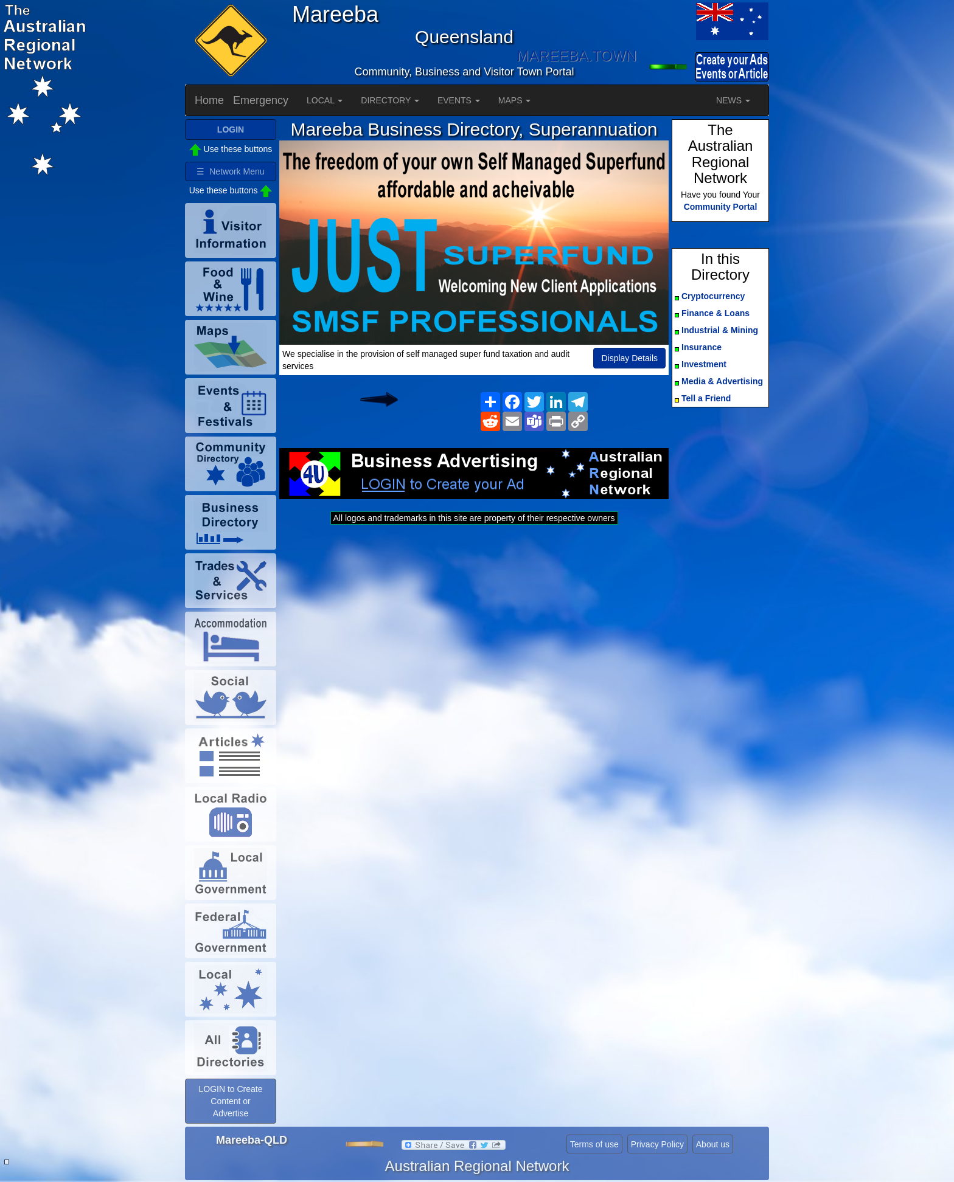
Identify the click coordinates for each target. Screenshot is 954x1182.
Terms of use (594, 1144)
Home (209, 100)
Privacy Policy (657, 1144)
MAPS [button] (514, 100)
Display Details (629, 358)
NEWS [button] (733, 100)
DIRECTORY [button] (390, 100)
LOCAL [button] (325, 100)
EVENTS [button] (458, 100)
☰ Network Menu (230, 171)
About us (712, 1144)
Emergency (260, 100)
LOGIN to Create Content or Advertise (230, 1101)
